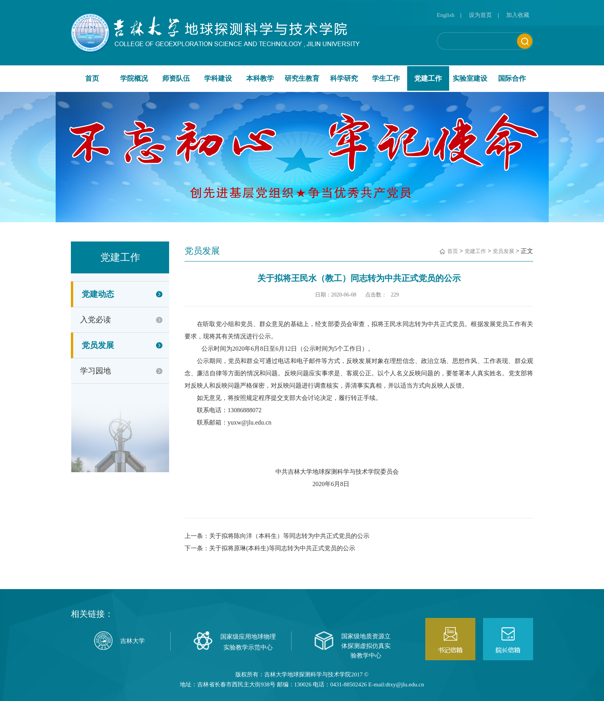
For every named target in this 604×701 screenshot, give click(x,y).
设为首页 (480, 15)
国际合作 (512, 78)
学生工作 (386, 78)
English (446, 15)
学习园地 (95, 370)
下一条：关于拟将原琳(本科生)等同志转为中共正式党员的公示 (270, 548)
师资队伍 (176, 78)
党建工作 (428, 78)
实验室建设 (470, 78)
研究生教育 (302, 78)
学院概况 (134, 78)
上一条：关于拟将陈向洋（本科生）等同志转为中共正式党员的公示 (277, 536)
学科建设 (218, 78)
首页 (92, 78)
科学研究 (344, 78)
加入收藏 (517, 15)
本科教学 (260, 78)
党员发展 (98, 345)
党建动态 (98, 294)
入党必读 (95, 319)
